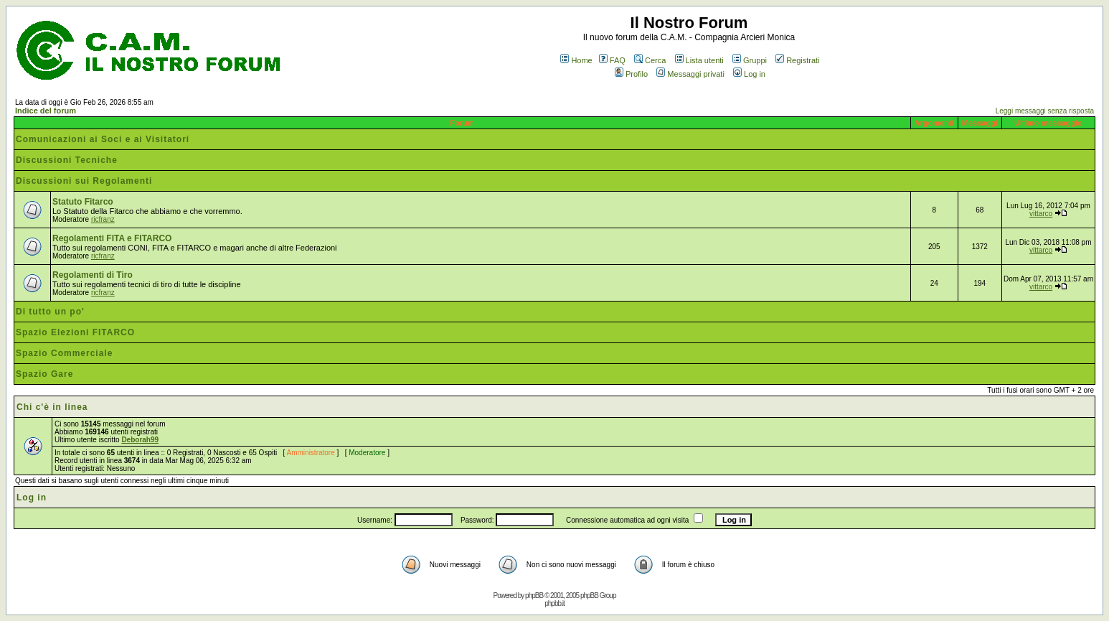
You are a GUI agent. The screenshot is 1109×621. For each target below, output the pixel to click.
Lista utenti (699, 60)
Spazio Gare (44, 374)
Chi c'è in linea (52, 407)
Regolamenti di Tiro (92, 275)
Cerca (650, 60)
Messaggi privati (690, 74)
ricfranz (103, 219)
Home (576, 60)
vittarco (1040, 214)
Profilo (631, 74)
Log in (749, 74)
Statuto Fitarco (82, 202)
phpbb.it (554, 603)
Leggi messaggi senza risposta (1045, 111)
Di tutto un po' (50, 312)
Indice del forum (45, 110)
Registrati (797, 60)
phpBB (534, 595)
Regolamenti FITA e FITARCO (111, 238)
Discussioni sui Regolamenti (84, 181)
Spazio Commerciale (64, 353)
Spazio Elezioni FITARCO (75, 332)
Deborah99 (140, 440)
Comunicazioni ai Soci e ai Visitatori (102, 139)
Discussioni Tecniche (67, 160)
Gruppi (749, 60)
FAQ (612, 60)
